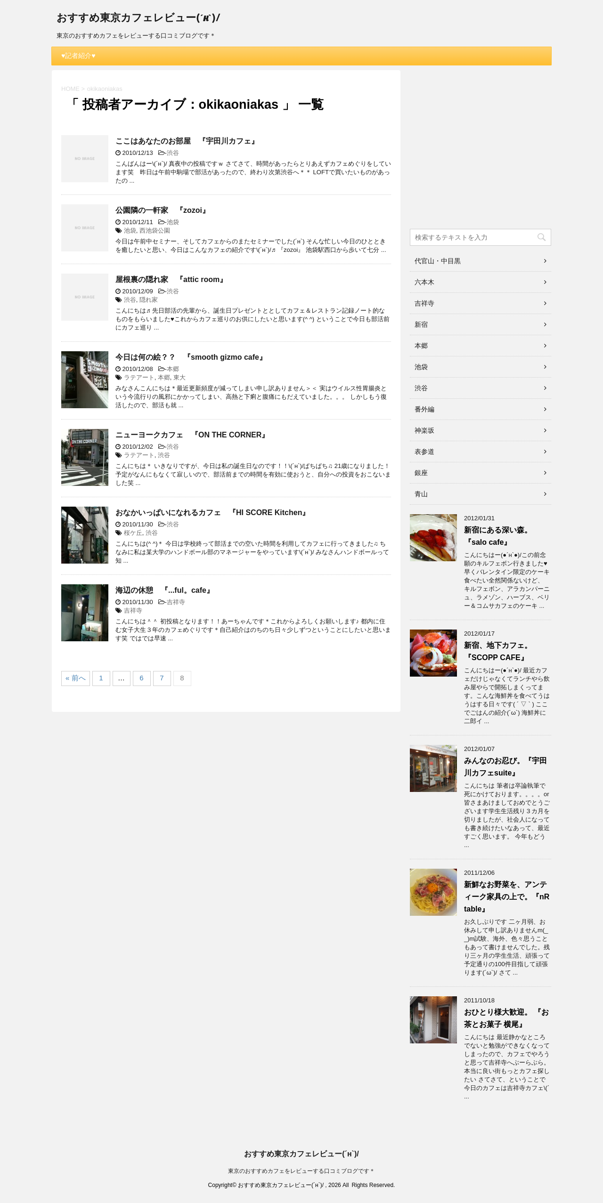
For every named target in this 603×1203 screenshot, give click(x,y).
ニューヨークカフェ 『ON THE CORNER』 (192, 435)
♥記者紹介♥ (78, 55)
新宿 (421, 324)
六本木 (424, 282)
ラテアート (139, 377)
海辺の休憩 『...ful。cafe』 (164, 590)
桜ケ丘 (133, 532)
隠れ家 (148, 299)
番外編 (424, 409)
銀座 (421, 472)
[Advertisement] (480, 152)
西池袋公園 (154, 230)
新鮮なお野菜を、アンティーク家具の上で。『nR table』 (506, 896)
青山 (421, 494)
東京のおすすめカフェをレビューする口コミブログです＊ (301, 1171)
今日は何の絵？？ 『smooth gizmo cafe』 (191, 357)
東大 (179, 377)
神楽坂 (424, 430)
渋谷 (173, 152)
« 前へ (75, 678)
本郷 (173, 368)
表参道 (424, 451)
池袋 (173, 222)
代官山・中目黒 (438, 261)
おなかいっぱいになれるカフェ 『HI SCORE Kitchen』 (212, 513)
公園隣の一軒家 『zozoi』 (162, 210)
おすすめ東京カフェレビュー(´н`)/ (138, 18)
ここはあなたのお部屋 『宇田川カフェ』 (187, 141)
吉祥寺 (176, 602)
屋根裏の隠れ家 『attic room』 (171, 279)
